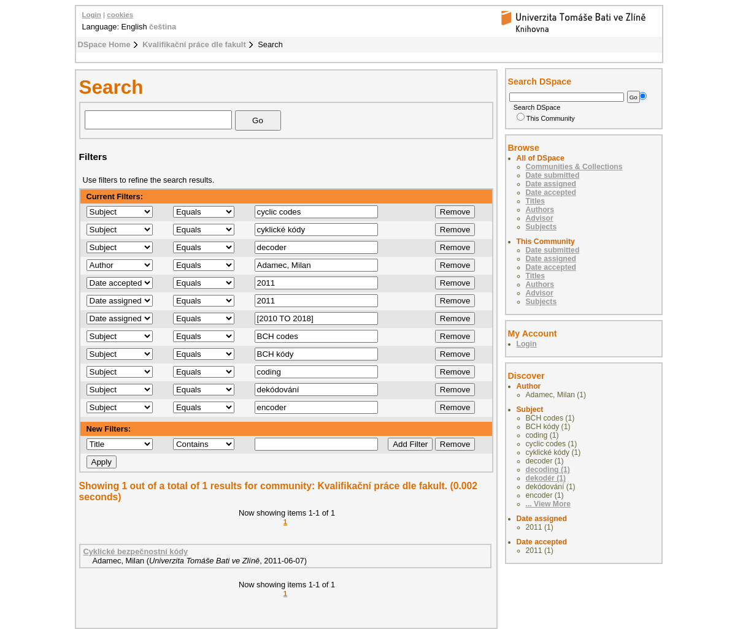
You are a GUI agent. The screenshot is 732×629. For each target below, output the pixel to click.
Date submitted (553, 175)
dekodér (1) (546, 478)
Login (91, 14)
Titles (535, 201)
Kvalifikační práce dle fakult (194, 44)
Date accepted (551, 192)
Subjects (541, 227)
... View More (548, 504)
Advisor (539, 218)
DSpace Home (104, 44)
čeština (162, 26)
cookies (120, 14)
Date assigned (551, 184)
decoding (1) (548, 469)
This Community (546, 118)
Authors (540, 209)
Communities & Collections (574, 166)
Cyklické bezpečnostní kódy (135, 551)
